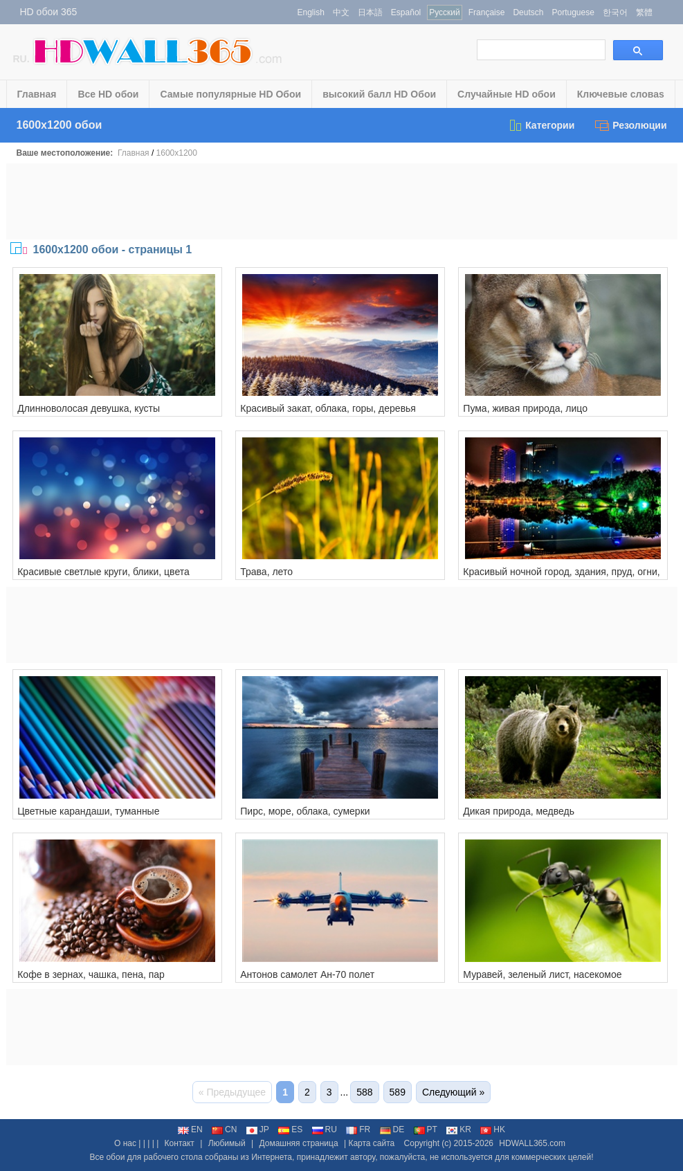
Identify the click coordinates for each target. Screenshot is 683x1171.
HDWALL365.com (532, 1143)
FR (358, 1129)
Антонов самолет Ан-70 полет (307, 974)
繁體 (644, 12)
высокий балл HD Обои (379, 94)
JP (257, 1129)
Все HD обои (108, 94)
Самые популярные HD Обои (230, 94)
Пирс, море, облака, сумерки (305, 811)
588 (364, 1092)
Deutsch (528, 12)
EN (190, 1129)
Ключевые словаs (620, 94)
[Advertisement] (342, 201)
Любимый (227, 1143)
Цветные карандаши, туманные (88, 811)
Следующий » (453, 1092)
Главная (37, 94)
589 (398, 1092)
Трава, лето (266, 571)
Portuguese (573, 12)
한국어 (615, 12)
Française (486, 12)
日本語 (370, 12)
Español (406, 12)
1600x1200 (176, 153)
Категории (541, 125)
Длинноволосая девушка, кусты (88, 408)
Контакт (179, 1143)
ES (290, 1129)
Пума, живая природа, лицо (525, 408)
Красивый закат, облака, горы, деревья (328, 408)
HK (492, 1129)
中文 (341, 12)
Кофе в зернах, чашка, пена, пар (91, 974)
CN (224, 1129)
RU (324, 1129)
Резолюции (630, 125)
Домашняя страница (298, 1143)
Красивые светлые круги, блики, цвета (103, 571)
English (311, 12)
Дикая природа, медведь (518, 811)
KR (458, 1129)
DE (392, 1129)
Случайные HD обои (506, 94)
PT (425, 1129)
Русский (444, 12)
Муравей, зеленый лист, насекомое (542, 974)
